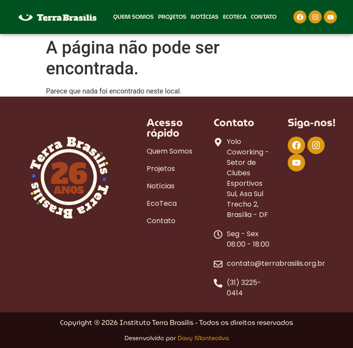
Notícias (205, 16)
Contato (263, 16)
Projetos (172, 16)
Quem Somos (133, 16)
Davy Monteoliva (203, 338)
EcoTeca (234, 16)
